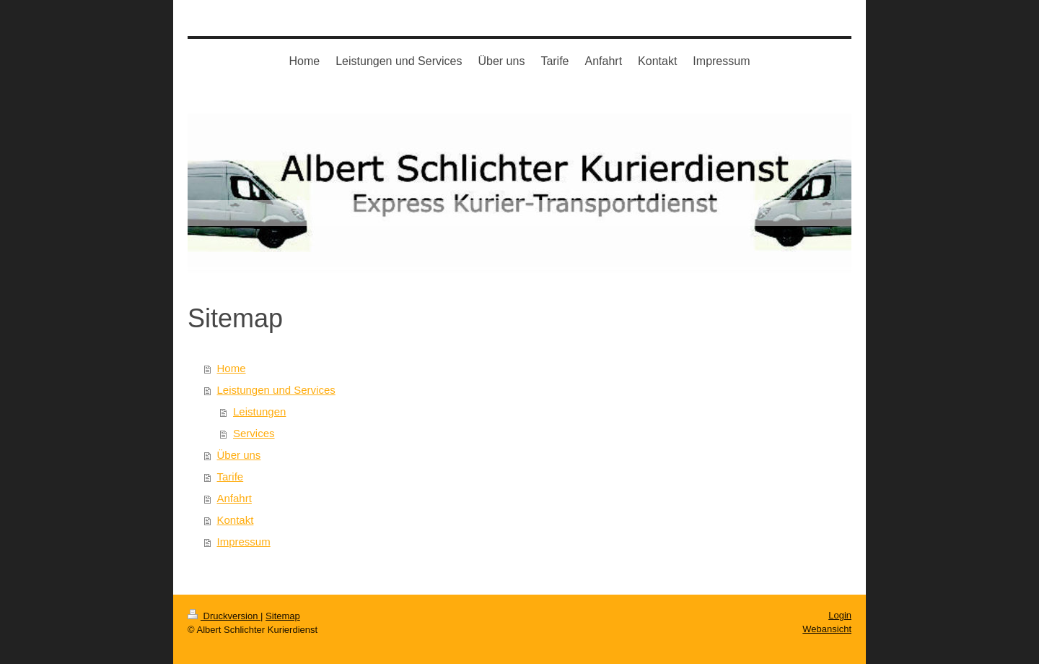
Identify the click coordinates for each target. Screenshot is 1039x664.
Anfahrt (234, 498)
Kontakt (235, 520)
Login (839, 615)
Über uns (239, 455)
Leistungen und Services (276, 390)
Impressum (244, 541)
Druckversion (224, 616)
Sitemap (283, 616)
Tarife (230, 476)
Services (254, 433)
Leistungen (259, 411)
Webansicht (826, 629)
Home (231, 368)
